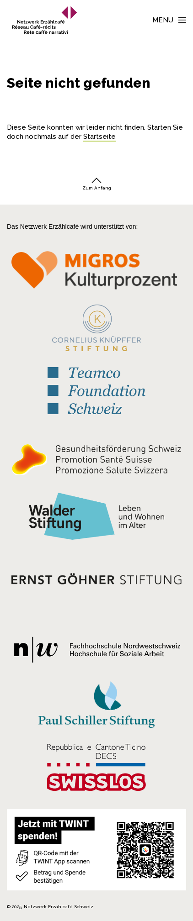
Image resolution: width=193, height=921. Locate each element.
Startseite (99, 136)
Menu (162, 20)
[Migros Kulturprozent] (96, 272)
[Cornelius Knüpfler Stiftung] (96, 328)
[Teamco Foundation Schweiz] (96, 387)
